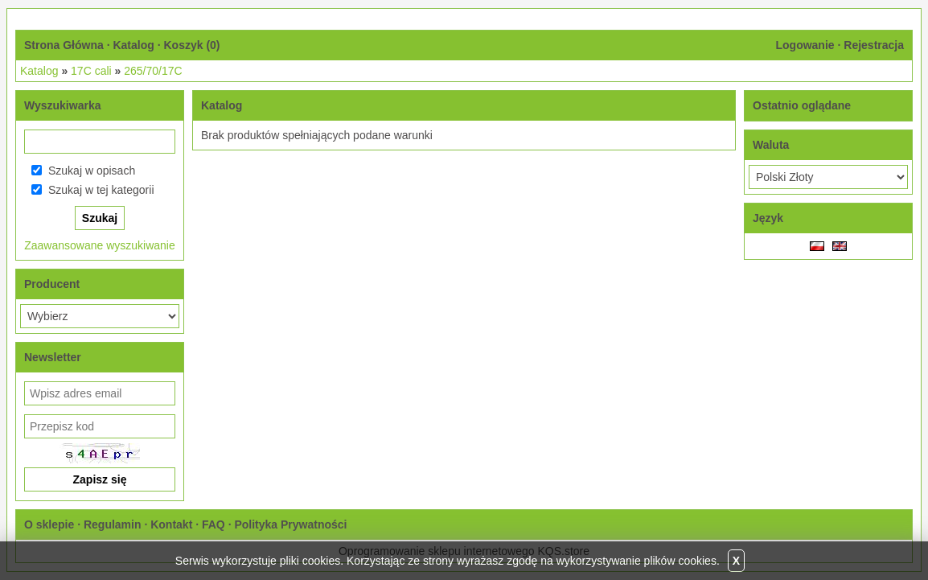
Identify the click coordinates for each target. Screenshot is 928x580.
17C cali (91, 70)
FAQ (213, 524)
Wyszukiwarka (62, 105)
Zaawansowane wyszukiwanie (99, 245)
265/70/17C (153, 70)
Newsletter (52, 357)
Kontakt (171, 524)
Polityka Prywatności (290, 524)
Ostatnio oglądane (802, 105)
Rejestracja (874, 45)
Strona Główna (64, 45)
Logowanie (804, 45)
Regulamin (113, 524)
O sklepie (49, 524)
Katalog (133, 45)
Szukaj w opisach (91, 170)
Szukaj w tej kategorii (101, 189)
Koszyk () (191, 45)
